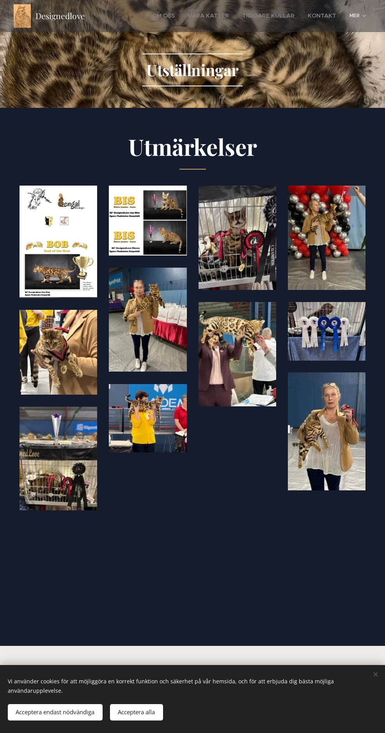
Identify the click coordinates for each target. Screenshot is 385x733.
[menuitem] (185, 16)
